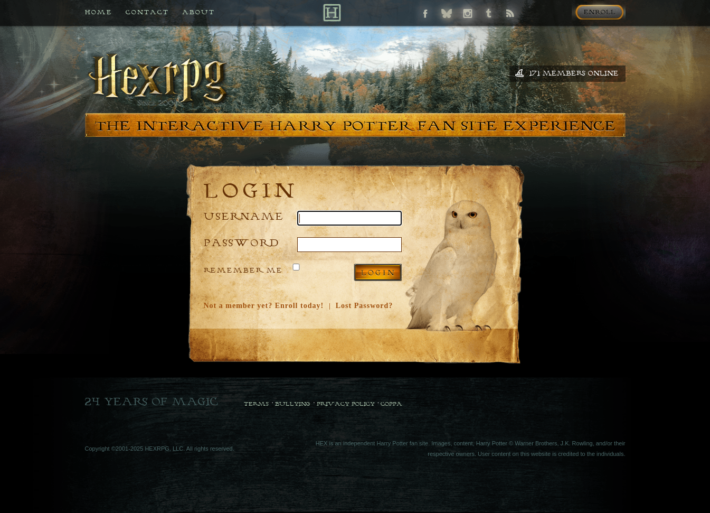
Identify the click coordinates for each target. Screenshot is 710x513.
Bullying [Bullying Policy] (292, 403)
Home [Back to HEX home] (98, 12)
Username (244, 216)
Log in (378, 272)
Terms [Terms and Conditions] (256, 403)
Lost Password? (364, 306)
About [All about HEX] (198, 12)
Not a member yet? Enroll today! (264, 306)
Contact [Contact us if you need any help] (147, 12)
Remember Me (243, 270)
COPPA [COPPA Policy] (391, 403)
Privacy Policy (346, 403)
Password (242, 242)
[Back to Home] (332, 12)
